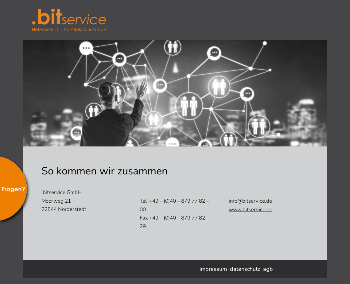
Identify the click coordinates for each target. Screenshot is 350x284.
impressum (213, 269)
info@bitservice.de (250, 200)
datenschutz (245, 269)
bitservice (78, 20)
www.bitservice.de (250, 209)
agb (268, 269)
